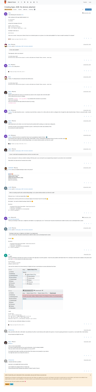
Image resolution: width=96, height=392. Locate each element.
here (22, 14)
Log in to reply (88, 9)
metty (9, 64)
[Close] (90, 375)
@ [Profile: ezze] (10, 343)
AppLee (9, 91)
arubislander (10, 167)
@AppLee (13, 110)
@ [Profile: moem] (10, 66)
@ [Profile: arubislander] (16, 219)
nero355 (10, 187)
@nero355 (13, 217)
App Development (8, 9)
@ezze (14, 341)
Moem (9, 44)
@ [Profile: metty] (10, 46)
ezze (9, 254)
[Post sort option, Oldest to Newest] (83, 9)
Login (11, 384)
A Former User (11, 330)
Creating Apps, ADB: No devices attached (23, 46)
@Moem (13, 64)
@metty (13, 44)
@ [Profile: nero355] (10, 219)
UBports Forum (12, 2)
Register (7, 384)
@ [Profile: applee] (10, 112)
